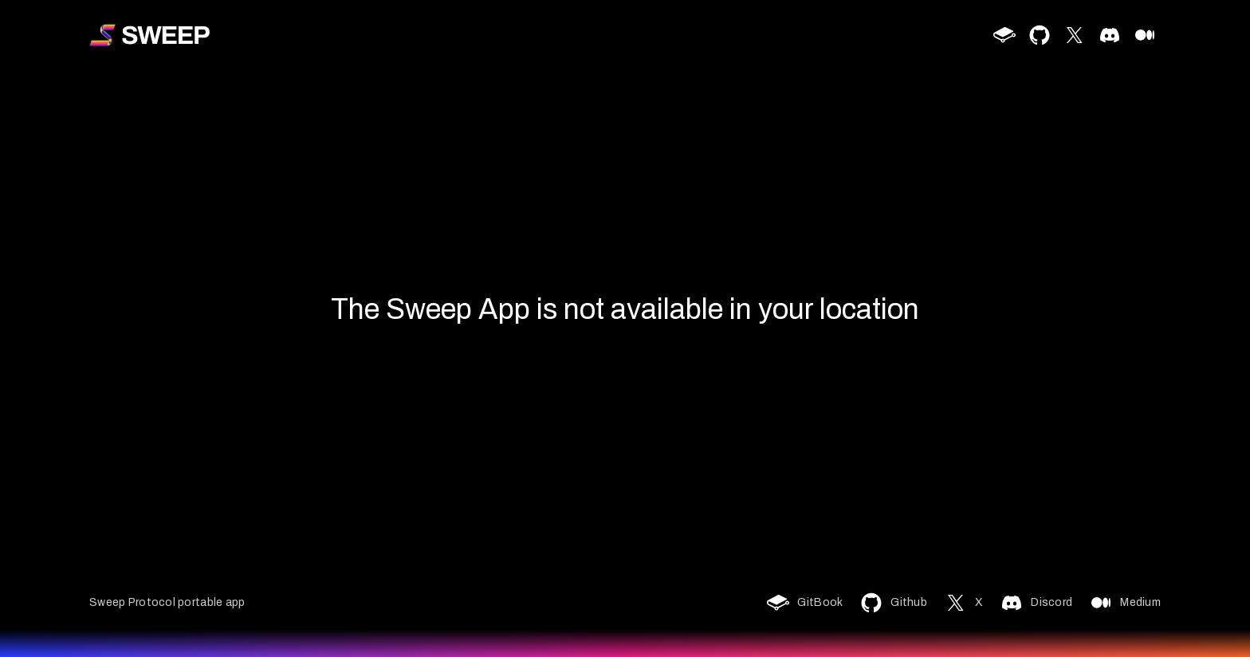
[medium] (1145, 35)
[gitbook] (1004, 35)
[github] (1039, 35)
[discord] (1110, 35)
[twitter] (1075, 35)
